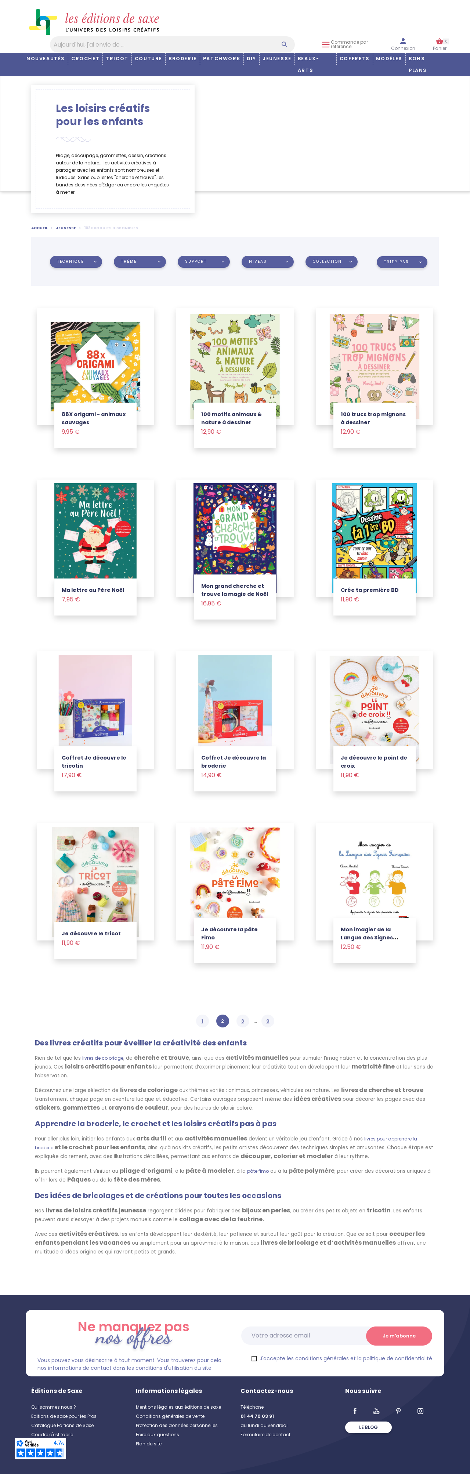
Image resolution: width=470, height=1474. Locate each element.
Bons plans (418, 64)
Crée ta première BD (370, 590)
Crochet (85, 58)
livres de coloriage (102, 1058)
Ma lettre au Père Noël (93, 590)
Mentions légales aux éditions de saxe (178, 1407)
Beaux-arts (308, 64)
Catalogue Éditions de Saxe (62, 1425)
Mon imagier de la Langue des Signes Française (367, 937)
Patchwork (222, 58)
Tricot (117, 58)
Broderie (183, 58)
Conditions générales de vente (170, 1416)
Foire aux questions (157, 1434)
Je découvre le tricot (91, 933)
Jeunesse (277, 58)
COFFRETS (355, 58)
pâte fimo (258, 1171)
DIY (251, 58)
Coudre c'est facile (52, 1434)
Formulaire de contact (265, 1434)
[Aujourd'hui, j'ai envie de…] (172, 44)
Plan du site (149, 1444)
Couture (148, 58)
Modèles (389, 58)
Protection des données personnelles (177, 1425)
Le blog (368, 1427)
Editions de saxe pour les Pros (64, 1416)
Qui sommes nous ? (53, 1407)
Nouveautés (45, 58)
